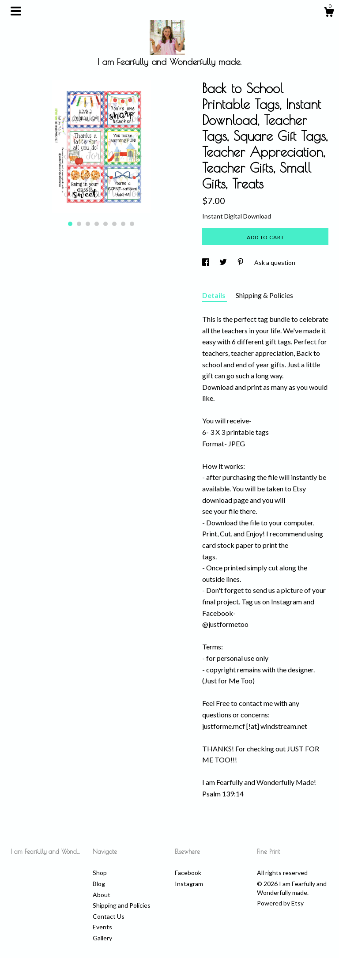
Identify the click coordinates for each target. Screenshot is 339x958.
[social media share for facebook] (206, 262)
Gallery (102, 938)
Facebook (188, 872)
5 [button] (105, 224)
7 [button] (123, 224)
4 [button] (96, 224)
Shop (100, 872)
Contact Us (108, 916)
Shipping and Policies (122, 905)
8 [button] (132, 224)
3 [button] (88, 224)
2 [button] (79, 224)
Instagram (189, 883)
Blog (99, 883)
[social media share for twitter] (223, 262)
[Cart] (329, 13)
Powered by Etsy (280, 903)
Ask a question (274, 262)
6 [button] (114, 224)
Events (102, 927)
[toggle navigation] (16, 11)
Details (214, 295)
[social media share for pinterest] (241, 262)
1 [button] (70, 224)
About (101, 894)
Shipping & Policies (264, 295)
